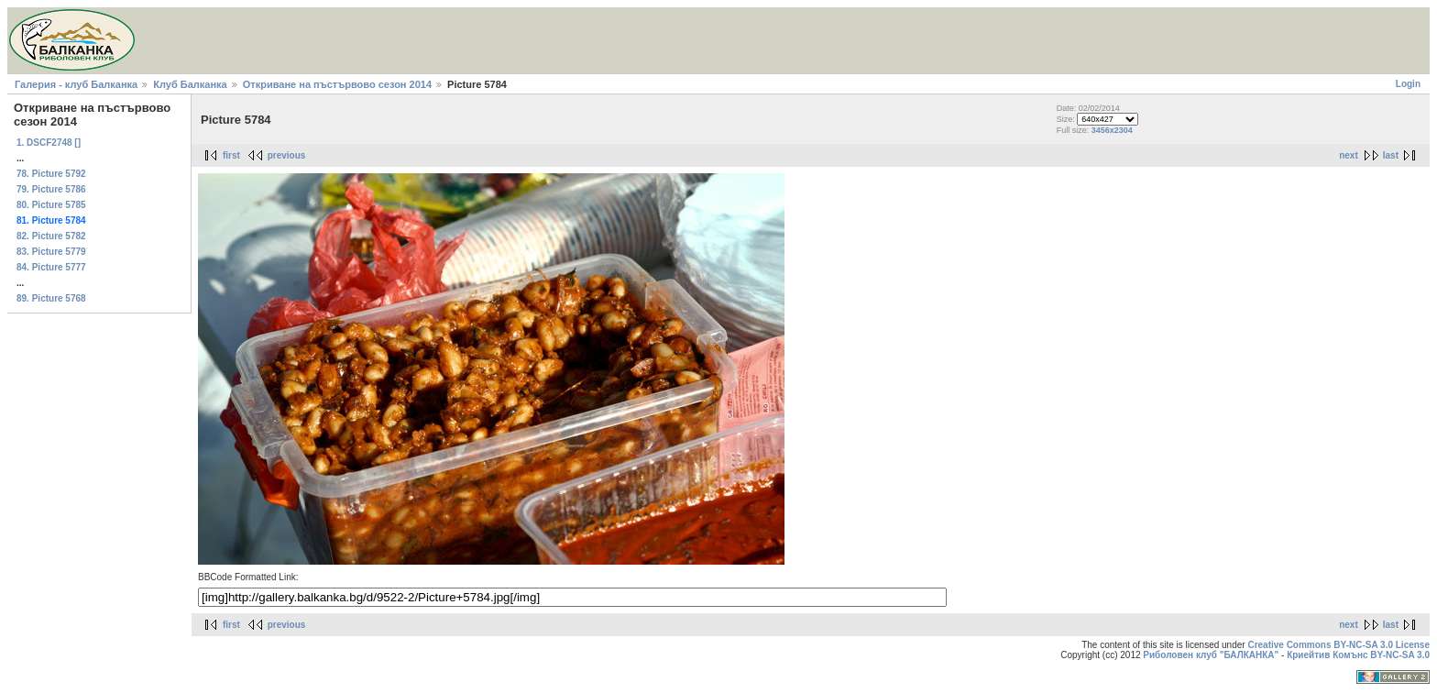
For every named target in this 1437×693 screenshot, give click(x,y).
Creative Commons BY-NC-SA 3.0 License (1338, 645)
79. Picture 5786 (51, 189)
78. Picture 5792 (51, 174)
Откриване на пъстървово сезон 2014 (337, 84)
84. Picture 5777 (51, 267)
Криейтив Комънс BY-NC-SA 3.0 (1358, 655)
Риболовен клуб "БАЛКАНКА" (1210, 655)
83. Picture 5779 (51, 252)
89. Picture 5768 (51, 298)
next (1348, 155)
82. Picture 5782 (51, 236)
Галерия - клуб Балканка (76, 84)
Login (1408, 84)
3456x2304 (1112, 130)
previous (287, 155)
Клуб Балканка (189, 84)
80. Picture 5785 (51, 205)
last (1391, 155)
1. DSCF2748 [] (48, 143)
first (231, 155)
